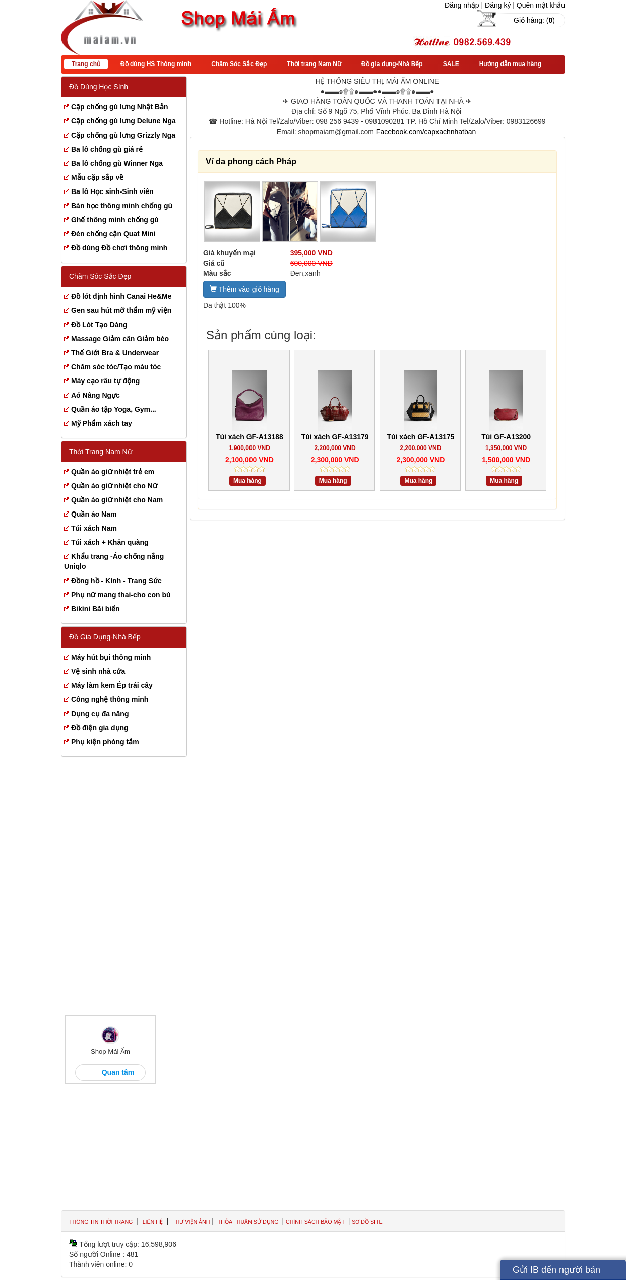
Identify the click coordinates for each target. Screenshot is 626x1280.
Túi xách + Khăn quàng (110, 542)
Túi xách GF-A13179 (335, 437)
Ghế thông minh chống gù (115, 220)
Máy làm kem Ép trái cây (112, 685)
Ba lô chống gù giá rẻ (107, 149)
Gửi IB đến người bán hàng (556, 1272)
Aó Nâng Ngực (95, 395)
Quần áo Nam (93, 514)
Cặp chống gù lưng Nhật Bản (119, 107)
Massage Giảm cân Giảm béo (120, 339)
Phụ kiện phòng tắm (105, 742)
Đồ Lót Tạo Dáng (99, 325)
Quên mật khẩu (541, 5)
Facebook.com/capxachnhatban (426, 131)
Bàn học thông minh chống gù (121, 206)
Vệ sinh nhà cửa (98, 671)
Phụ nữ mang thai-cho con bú (121, 595)
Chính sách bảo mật (316, 1222)
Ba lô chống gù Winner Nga (117, 163)
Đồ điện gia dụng (100, 728)
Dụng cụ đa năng (100, 714)
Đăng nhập (462, 5)
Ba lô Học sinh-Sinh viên (112, 191)
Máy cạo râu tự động (105, 381)
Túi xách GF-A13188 (249, 437)
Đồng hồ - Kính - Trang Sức (116, 581)
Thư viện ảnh (191, 1222)
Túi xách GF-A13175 (420, 437)
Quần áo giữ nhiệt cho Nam (117, 500)
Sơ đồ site (367, 1222)
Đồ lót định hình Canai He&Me (121, 296)
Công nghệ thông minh (109, 699)
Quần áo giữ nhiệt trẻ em (112, 472)
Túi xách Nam (94, 528)
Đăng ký (498, 5)
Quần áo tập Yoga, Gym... (113, 409)
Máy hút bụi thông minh (111, 657)
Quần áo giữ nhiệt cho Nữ (114, 486)
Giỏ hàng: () (534, 20)
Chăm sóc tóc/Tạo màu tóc (116, 367)
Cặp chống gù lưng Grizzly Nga (123, 135)
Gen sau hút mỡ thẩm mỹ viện (121, 310)
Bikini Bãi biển (95, 609)
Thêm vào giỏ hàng (244, 289)
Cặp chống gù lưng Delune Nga (123, 121)
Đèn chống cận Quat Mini (113, 234)
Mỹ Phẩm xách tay (101, 423)
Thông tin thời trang (101, 1222)
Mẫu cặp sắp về (97, 177)
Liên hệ (153, 1222)
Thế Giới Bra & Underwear (115, 353)
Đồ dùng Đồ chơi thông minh (119, 248)
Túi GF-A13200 (506, 437)
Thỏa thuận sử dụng (249, 1222)
